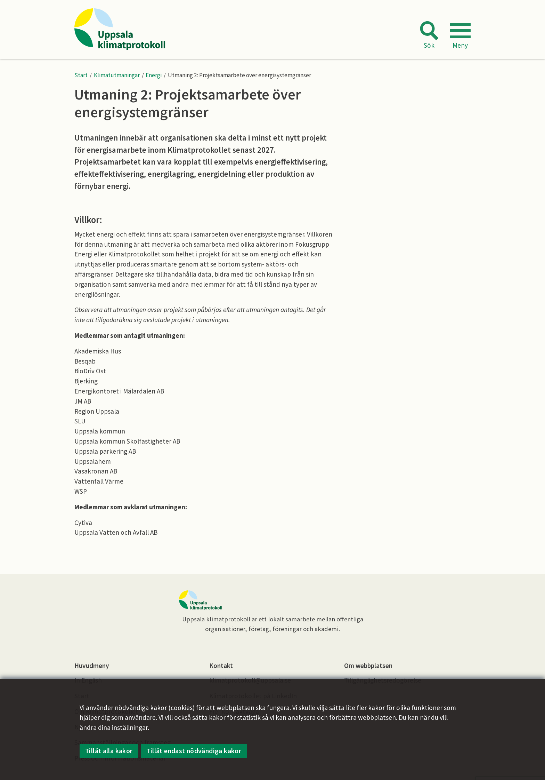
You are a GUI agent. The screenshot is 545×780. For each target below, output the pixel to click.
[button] (460, 36)
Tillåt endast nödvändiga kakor (194, 751)
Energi (154, 75)
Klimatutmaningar (117, 75)
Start (81, 75)
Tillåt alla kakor (109, 751)
